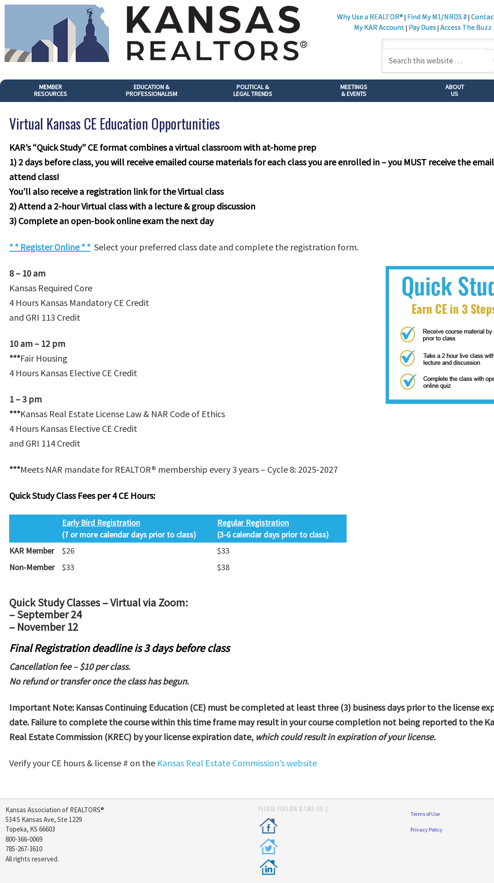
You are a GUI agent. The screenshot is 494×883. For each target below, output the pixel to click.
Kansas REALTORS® (165, 34)
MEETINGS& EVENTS (353, 90)
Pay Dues (422, 27)
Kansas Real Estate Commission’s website (237, 763)
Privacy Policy (426, 829)
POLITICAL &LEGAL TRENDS (252, 90)
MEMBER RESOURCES (50, 90)
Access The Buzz (466, 27)
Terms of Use (425, 813)
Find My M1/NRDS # (437, 16)
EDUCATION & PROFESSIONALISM (151, 90)
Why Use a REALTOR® (370, 16)
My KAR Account (380, 27)
